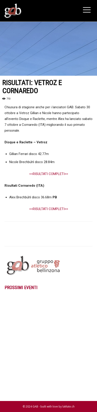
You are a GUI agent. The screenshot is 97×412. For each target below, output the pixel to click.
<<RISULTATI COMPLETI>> (48, 174)
